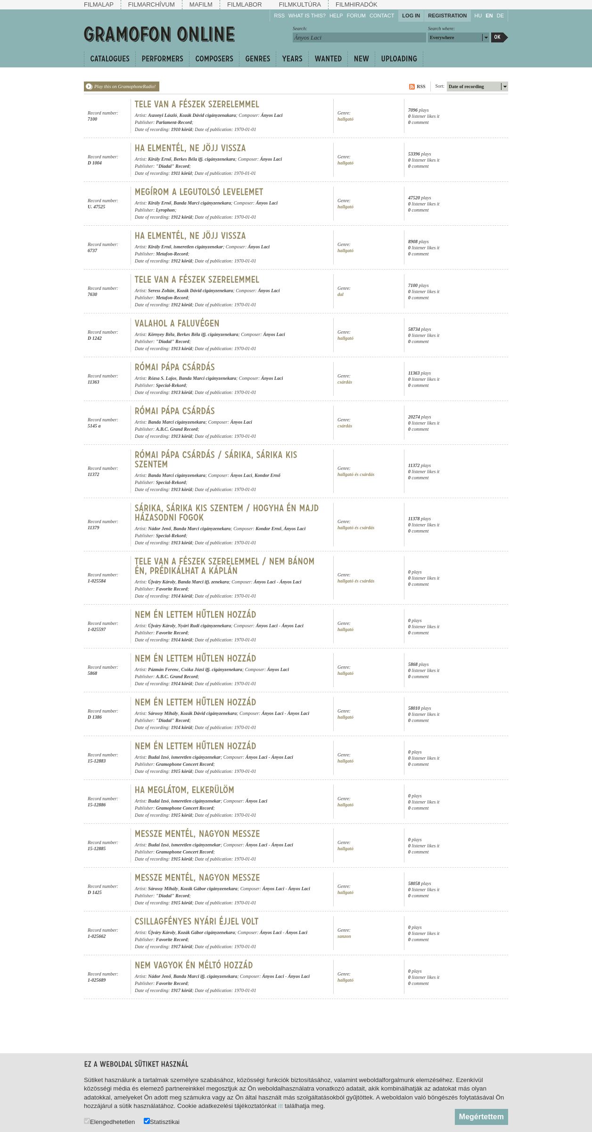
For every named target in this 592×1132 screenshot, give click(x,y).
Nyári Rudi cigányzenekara (204, 625)
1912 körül (181, 217)
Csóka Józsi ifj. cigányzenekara (211, 669)
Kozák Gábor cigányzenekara (209, 888)
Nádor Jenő (159, 528)
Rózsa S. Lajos (162, 378)
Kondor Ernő (267, 475)
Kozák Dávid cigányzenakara (207, 115)
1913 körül (181, 348)
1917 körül (181, 946)
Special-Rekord (171, 385)
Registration (447, 15)
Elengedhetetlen (109, 1121)
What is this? (307, 15)
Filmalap (99, 4)
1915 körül (181, 771)
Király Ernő (159, 159)
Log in (411, 15)
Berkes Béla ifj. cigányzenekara (204, 159)
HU (478, 15)
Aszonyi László (162, 115)
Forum (356, 15)
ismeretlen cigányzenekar (198, 246)
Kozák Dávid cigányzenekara (205, 290)
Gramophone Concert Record (185, 764)
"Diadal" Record (172, 166)
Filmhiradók (357, 4)
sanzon (344, 936)
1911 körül (181, 173)
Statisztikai (162, 1121)
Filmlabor (244, 4)
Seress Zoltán (161, 290)
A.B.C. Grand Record (177, 429)
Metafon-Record (172, 253)
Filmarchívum (151, 4)
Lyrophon (165, 210)
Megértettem (481, 1117)
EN (489, 15)
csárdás (344, 382)
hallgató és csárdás (355, 474)
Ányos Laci (271, 115)
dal (340, 294)
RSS (279, 15)
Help (336, 15)
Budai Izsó (158, 757)
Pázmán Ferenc (163, 669)
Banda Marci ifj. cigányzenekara (205, 976)
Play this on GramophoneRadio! (125, 86)
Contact (382, 15)
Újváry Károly (161, 581)
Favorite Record (172, 588)
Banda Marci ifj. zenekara (203, 581)
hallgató (345, 119)
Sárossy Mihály (163, 713)
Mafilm (201, 4)
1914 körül (181, 596)
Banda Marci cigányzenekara (202, 202)
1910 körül (181, 129)
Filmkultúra (300, 4)
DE (500, 15)
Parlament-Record (174, 122)
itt (280, 1105)
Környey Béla (161, 334)
